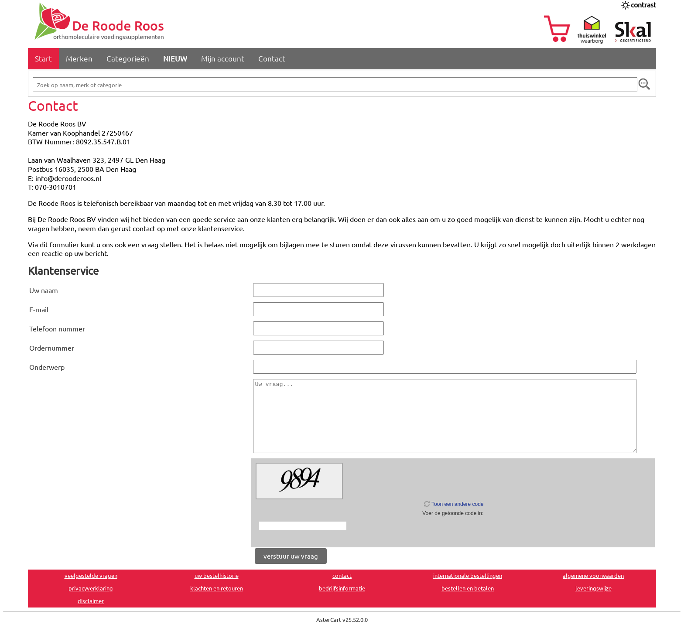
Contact (271, 58)
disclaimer (91, 600)
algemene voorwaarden (593, 575)
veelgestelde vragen (91, 575)
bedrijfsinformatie (342, 588)
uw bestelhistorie (217, 575)
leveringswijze (593, 588)
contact (342, 575)
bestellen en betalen (467, 588)
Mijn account (222, 58)
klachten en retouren (216, 588)
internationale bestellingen (467, 575)
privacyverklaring (90, 588)
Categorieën (127, 58)
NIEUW (175, 58)
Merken (79, 58)
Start (43, 58)
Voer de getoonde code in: (452, 513)
